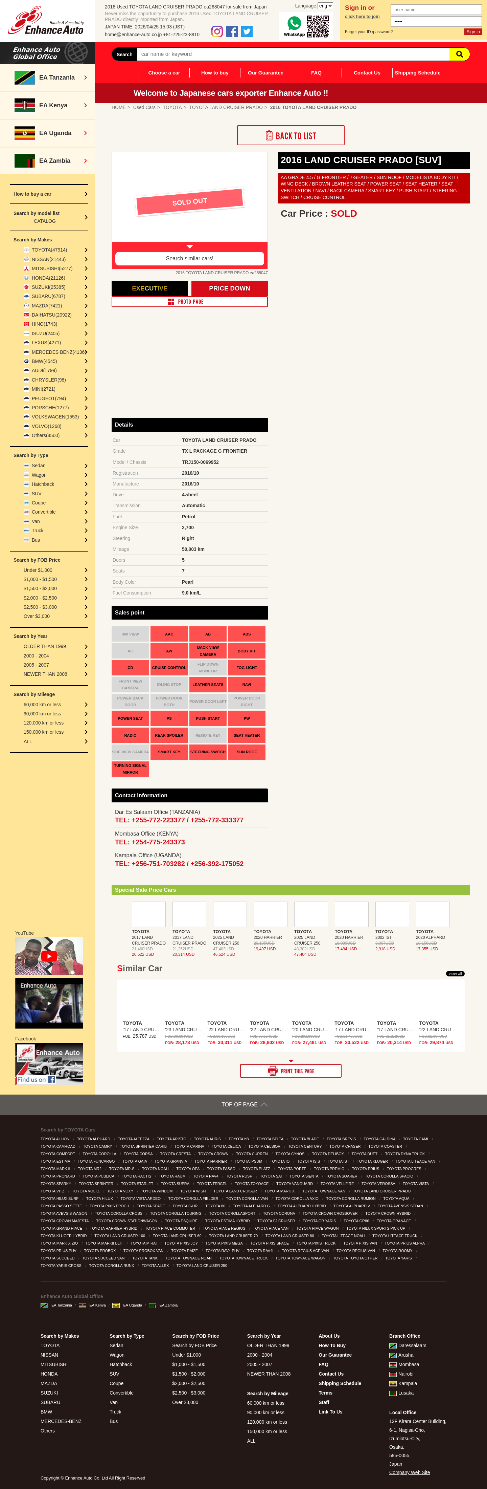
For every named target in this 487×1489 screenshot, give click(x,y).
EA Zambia (163, 1305)
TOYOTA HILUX (100, 1198)
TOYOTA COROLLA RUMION (351, 1198)
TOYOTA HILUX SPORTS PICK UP (376, 1228)
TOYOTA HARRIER (211, 1161)
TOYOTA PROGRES (404, 1169)
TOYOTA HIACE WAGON (318, 1228)
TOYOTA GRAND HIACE (62, 1228)
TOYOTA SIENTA (304, 1176)
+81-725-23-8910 (181, 34)
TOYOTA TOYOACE (252, 1184)
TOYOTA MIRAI (144, 1243)
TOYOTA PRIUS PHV (59, 1251)
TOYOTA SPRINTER (96, 1184)
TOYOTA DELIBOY (328, 1154)
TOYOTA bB (239, 1139)
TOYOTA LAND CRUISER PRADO (382, 1191)
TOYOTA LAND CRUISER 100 (120, 1236)
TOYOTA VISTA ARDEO (141, 1198)
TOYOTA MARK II (56, 1169)
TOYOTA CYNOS (290, 1154)
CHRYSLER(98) (49, 380)
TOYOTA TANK (145, 1258)
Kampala (403, 1383)
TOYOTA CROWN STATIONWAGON (127, 1221)
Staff (324, 1402)
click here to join (362, 16)
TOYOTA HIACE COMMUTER (170, 1228)
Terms (325, 1393)
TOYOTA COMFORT (58, 1154)
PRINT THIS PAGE (291, 1071)
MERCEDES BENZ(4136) (59, 352)
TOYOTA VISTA (416, 1184)
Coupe (39, 502)
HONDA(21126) (48, 278)
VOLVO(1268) (47, 426)
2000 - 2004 (36, 656)
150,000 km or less (44, 732)
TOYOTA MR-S (122, 1169)
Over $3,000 (37, 616)
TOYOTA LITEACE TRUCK (395, 1236)
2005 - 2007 (36, 665)
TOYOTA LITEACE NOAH (344, 1236)
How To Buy (332, 1345)
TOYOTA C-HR (185, 1206)
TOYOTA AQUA (396, 1198)
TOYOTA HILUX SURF (60, 1198)
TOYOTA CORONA (279, 1213)
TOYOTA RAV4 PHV (223, 1251)
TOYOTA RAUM (173, 1176)
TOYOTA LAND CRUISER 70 (234, 1236)
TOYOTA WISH (193, 1191)
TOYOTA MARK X (280, 1191)
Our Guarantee (265, 72)
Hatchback (43, 484)
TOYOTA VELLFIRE (338, 1184)
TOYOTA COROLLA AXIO (297, 1198)
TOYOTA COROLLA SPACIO (389, 1176)
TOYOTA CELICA (227, 1146)
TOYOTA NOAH (156, 1169)
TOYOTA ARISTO (172, 1139)
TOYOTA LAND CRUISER (235, 1191)
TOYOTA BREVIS (342, 1139)
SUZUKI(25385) (49, 287)
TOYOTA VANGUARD (295, 1184)
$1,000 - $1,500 (40, 579)
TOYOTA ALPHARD (94, 1139)
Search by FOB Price (194, 1345)
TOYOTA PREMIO (329, 1169)
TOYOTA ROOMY (397, 1251)
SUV (37, 493)
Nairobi (401, 1374)
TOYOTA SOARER (342, 1176)
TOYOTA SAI (271, 1176)
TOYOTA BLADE (305, 1139)
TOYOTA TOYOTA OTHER (356, 1258)
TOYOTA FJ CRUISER (276, 1221)
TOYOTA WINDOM (157, 1191)
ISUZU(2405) (46, 333)
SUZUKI (49, 1393)
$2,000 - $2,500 (40, 598)
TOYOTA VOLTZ (86, 1191)
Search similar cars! (189, 258)
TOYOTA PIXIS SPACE (270, 1243)
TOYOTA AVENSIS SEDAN (401, 1206)
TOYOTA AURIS (208, 1139)
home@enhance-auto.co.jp (133, 34)
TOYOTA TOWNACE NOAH (189, 1258)
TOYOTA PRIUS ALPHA (405, 1243)
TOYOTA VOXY (120, 1191)
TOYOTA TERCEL (212, 1184)
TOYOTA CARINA (190, 1146)
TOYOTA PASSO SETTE (62, 1206)
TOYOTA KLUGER (373, 1161)
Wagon (39, 475)
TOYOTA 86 (215, 1206)
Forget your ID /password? (369, 31)
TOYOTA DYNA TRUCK (405, 1154)
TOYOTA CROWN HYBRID (388, 1213)
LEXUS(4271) (46, 342)
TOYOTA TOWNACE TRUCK (244, 1258)
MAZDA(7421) (47, 305)
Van (36, 521)
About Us (329, 1336)
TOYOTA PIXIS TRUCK (317, 1243)
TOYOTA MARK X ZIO (60, 1243)
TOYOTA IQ (280, 1161)
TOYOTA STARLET (137, 1184)
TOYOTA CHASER (345, 1146)
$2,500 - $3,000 (40, 607)
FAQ (316, 72)
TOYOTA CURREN (252, 1154)
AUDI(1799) (44, 370)
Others (48, 1430)
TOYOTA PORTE (292, 1169)
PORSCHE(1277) (50, 407)
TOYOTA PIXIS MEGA (225, 1243)
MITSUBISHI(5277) (52, 268)
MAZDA (49, 1383)
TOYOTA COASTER (385, 1146)
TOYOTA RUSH (240, 1176)
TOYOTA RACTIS (137, 1176)
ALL (28, 741)
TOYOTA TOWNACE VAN (324, 1191)
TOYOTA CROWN (214, 1154)
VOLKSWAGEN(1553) (55, 416)
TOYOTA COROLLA (100, 1154)
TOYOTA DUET (365, 1154)
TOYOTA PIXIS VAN (360, 1243)
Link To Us (331, 1412)
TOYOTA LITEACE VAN (416, 1161)
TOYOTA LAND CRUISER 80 (290, 1236)
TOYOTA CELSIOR (264, 1146)
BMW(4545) (44, 361)
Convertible (44, 512)
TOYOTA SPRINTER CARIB (144, 1146)
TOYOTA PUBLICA (99, 1176)
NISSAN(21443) (49, 259)
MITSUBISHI (54, 1364)
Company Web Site (409, 1472)
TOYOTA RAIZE (185, 1251)
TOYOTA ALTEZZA (134, 1139)
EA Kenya (92, 1305)
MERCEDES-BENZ (61, 1421)
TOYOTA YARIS (399, 1258)
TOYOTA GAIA (135, 1161)
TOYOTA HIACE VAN (271, 1228)
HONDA (49, 1374)
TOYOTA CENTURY (305, 1146)
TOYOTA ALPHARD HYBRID (302, 1206)
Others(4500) (46, 435)
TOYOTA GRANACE (394, 1221)
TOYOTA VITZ (53, 1191)
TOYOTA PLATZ (257, 1169)
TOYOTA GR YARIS (320, 1221)
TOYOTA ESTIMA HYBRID (228, 1221)
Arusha (401, 1355)
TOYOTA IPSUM (249, 1161)
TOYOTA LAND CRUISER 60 (178, 1236)
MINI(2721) (43, 389)
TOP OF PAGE (240, 1104)
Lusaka (401, 1393)
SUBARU (50, 1402)
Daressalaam (407, 1345)
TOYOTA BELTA (270, 1139)
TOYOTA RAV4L (261, 1251)
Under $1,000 (38, 570)
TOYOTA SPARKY (56, 1184)
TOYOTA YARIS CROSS (62, 1266)
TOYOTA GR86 (357, 1221)
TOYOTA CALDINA (380, 1139)
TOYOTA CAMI (416, 1139)
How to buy (215, 72)
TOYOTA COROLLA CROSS (119, 1213)
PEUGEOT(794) (49, 398)
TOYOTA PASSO (221, 1169)
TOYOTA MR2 (90, 1169)
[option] (190, 210)
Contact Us (367, 72)
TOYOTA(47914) (49, 250)
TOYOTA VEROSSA (379, 1184)
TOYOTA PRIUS (366, 1169)
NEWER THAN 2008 (45, 674)
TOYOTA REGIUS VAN (356, 1251)
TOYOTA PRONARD (58, 1176)
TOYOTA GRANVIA (171, 1161)
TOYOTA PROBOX (100, 1251)
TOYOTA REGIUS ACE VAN (306, 1251)
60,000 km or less (42, 704)
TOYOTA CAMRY (98, 1146)
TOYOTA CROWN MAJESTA (65, 1221)
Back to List (291, 135)
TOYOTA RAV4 (206, 1176)
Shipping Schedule (417, 72)
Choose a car (164, 72)
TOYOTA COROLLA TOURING (176, 1213)
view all (455, 973)
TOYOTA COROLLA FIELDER (193, 1198)
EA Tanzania (56, 1305)
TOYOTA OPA (188, 1169)
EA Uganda (127, 1305)
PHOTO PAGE (189, 301)
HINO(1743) (44, 324)
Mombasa (404, 1364)
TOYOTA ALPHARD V (352, 1206)
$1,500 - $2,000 (40, 588)
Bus (36, 540)
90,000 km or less (42, 713)
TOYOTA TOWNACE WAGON (300, 1258)
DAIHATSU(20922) (52, 315)
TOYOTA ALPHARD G (252, 1206)
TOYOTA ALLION (55, 1139)
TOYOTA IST (339, 1161)
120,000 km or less (44, 723)
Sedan (38, 465)
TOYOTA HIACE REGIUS (225, 1228)
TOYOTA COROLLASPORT (232, 1213)
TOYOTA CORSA (139, 1154)
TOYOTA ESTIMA (56, 1161)
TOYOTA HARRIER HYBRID (114, 1228)
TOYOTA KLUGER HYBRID (64, 1236)
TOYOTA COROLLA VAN (247, 1198)
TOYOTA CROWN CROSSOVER (331, 1213)
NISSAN (49, 1355)
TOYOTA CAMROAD (58, 1146)
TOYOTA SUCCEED (58, 1258)
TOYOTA (50, 1345)
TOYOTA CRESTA (176, 1154)
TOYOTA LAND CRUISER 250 (202, 1266)
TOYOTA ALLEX (156, 1266)
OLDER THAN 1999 (45, 646)
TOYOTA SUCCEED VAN (103, 1258)
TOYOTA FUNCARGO (97, 1161)
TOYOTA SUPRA (175, 1184)
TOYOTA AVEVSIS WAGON (64, 1213)
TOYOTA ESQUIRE (182, 1221)
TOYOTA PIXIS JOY (181, 1243)
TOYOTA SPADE (151, 1206)
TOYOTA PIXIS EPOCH (110, 1206)
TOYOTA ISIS (309, 1161)
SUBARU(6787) (48, 296)
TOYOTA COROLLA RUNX (112, 1266)
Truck (37, 530)
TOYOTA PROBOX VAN (144, 1251)
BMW (46, 1412)
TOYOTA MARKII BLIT (105, 1243)
